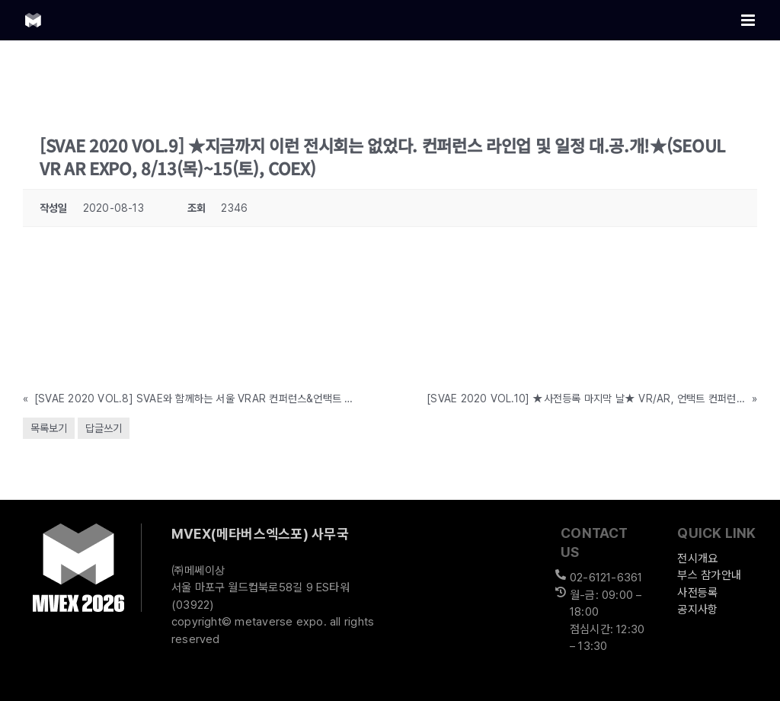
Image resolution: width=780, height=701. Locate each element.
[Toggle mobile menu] (749, 20)
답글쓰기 (103, 428)
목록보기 (48, 428)
